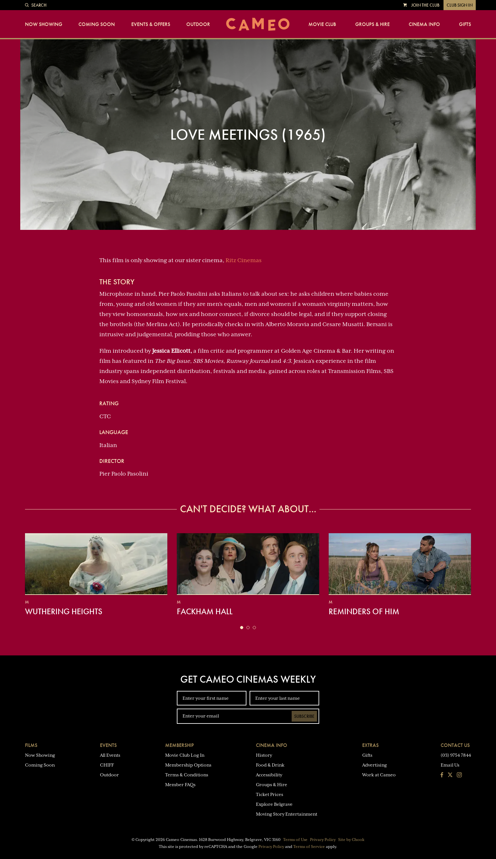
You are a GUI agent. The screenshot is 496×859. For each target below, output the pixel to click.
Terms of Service (309, 846)
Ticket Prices (269, 794)
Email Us (450, 764)
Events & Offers (150, 24)
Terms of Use (295, 839)
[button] (241, 627)
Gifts (465, 24)
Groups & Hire (372, 24)
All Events (110, 755)
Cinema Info (424, 24)
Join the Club (425, 5)
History (264, 755)
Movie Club (322, 24)
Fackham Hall (204, 611)
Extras (370, 745)
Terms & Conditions (186, 774)
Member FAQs (180, 784)
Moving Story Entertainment (286, 814)
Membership (179, 745)
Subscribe (304, 716)
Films (31, 745)
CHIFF (107, 764)
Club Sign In (460, 5)
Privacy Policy (323, 839)
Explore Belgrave (274, 804)
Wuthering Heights (63, 611)
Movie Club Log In (184, 755)
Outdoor (198, 24)
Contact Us (455, 745)
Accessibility (269, 774)
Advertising (374, 764)
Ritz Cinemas (244, 260)
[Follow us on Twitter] (450, 775)
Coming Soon (96, 24)
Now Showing (43, 24)
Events (108, 745)
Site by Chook (351, 839)
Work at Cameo (379, 774)
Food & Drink (270, 764)
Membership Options (188, 764)
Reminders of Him (364, 611)
